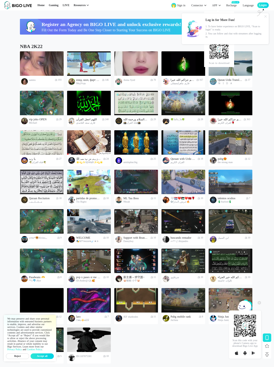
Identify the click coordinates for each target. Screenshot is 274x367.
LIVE (66, 5)
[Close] (265, 16)
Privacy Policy (14, 349)
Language (248, 5)
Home (41, 5)
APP (214, 5)
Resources (80, 5)
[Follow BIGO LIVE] (267, 346)
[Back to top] (267, 354)
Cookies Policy (34, 349)
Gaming (53, 5)
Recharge (231, 5)
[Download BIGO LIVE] (267, 337)
